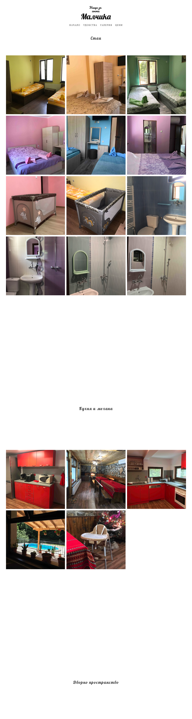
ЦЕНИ (119, 24)
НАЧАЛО (74, 24)
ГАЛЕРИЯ (106, 24)
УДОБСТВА (90, 24)
